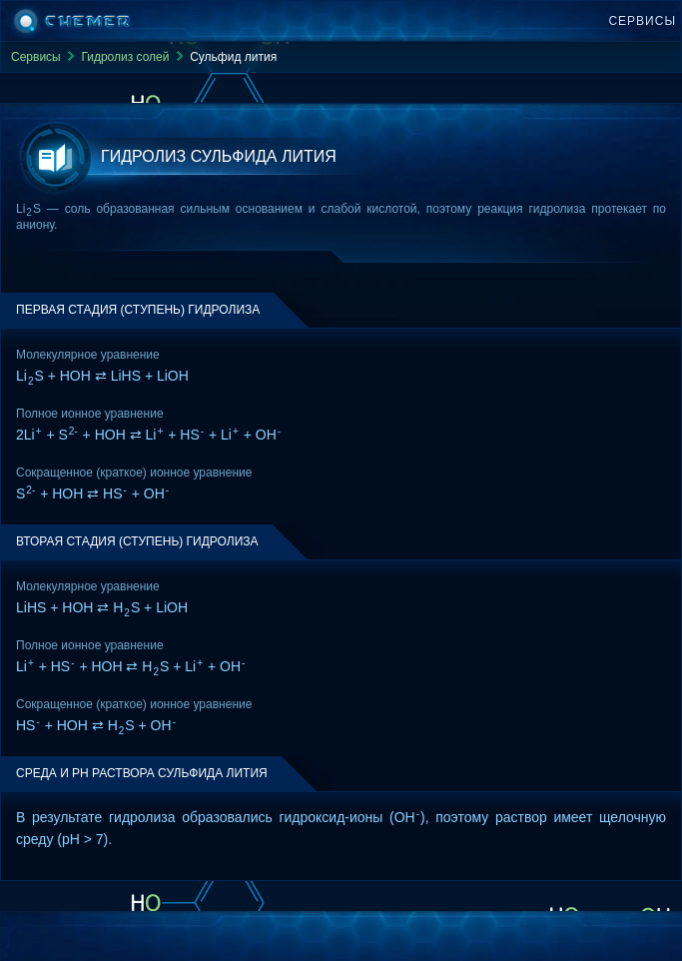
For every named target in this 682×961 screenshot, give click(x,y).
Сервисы (642, 21)
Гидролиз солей (125, 57)
